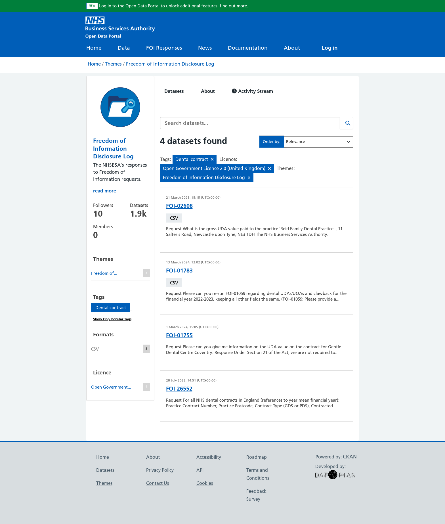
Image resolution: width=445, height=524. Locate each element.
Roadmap (256, 457)
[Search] (346, 123)
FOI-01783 (179, 270)
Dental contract (110, 307)
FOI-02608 (179, 205)
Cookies (204, 483)
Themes (113, 64)
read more (104, 191)
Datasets (174, 91)
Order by (271, 141)
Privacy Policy (160, 470)
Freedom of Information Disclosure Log (170, 64)
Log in (330, 48)
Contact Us (157, 483)
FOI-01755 (179, 335)
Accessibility (208, 457)
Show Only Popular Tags (112, 319)
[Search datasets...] (250, 123)
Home (94, 48)
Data (124, 48)
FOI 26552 (179, 388)
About (292, 48)
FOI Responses (164, 48)
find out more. (234, 6)
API (199, 470)
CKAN (350, 456)
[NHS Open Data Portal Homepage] (120, 27)
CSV (174, 218)
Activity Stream (252, 91)
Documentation (248, 48)
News (205, 48)
